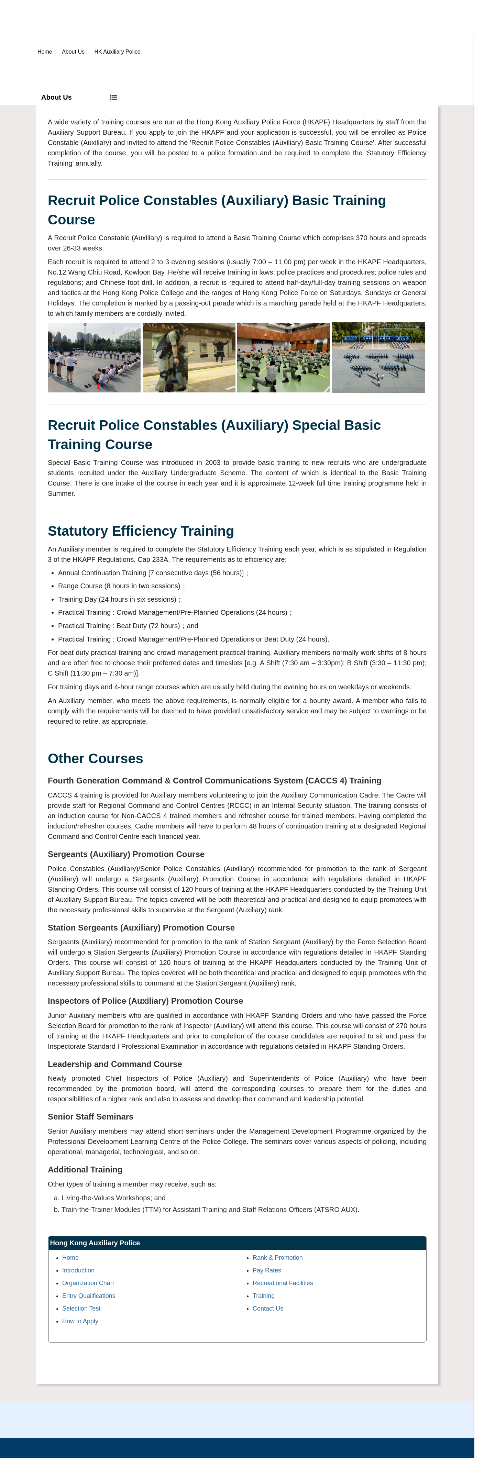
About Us (73, 52)
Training (264, 1295)
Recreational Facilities (283, 1283)
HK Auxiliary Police (117, 52)
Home (44, 52)
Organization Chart (88, 1283)
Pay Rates (267, 1270)
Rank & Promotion (278, 1257)
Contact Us (268, 1308)
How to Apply (80, 1321)
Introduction (78, 1270)
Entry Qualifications (89, 1295)
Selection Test (81, 1308)
